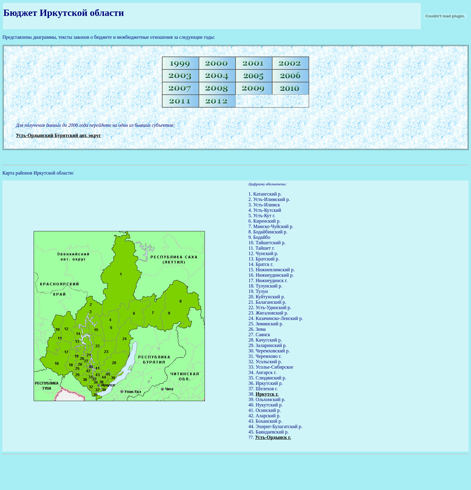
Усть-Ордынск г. (273, 437)
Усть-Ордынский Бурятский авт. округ (58, 135)
